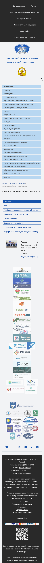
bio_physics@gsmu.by (29, 257)
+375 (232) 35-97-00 (26, 465)
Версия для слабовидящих (25, 25)
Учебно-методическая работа (16, 214)
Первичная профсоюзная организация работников (22, 163)
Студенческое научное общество (17, 227)
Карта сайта (25, 31)
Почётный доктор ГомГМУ (13, 159)
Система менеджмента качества (15, 156)
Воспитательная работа (13, 223)
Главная (4, 183)
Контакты (7, 201)
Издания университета (12, 129)
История (7, 90)
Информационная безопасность (15, 166)
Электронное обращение (22, 512)
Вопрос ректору (19, 6)
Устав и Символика (10, 97)
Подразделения (9, 125)
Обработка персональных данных (16, 170)
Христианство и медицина (13, 152)
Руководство (8, 94)
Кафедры (7, 122)
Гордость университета (12, 132)
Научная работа (10, 219)
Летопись (7, 177)
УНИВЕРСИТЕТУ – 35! (12, 174)
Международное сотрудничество (15, 108)
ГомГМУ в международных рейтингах (17, 118)
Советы (6, 111)
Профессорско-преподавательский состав (21, 210)
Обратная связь (22, 510)
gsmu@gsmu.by (25, 468)
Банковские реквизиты (22, 473)
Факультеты (8, 115)
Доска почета (8, 149)
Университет (8, 87)
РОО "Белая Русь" (10, 145)
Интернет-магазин (24, 19)
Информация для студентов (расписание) (21, 232)
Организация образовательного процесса (18, 104)
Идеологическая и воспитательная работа (19, 101)
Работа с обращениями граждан (15, 142)
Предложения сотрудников (25, 37)
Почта (33, 6)
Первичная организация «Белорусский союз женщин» (19, 137)
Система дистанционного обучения (24, 12)
